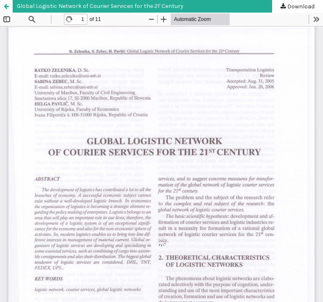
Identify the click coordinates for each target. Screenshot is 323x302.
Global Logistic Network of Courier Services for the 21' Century (100, 6)
